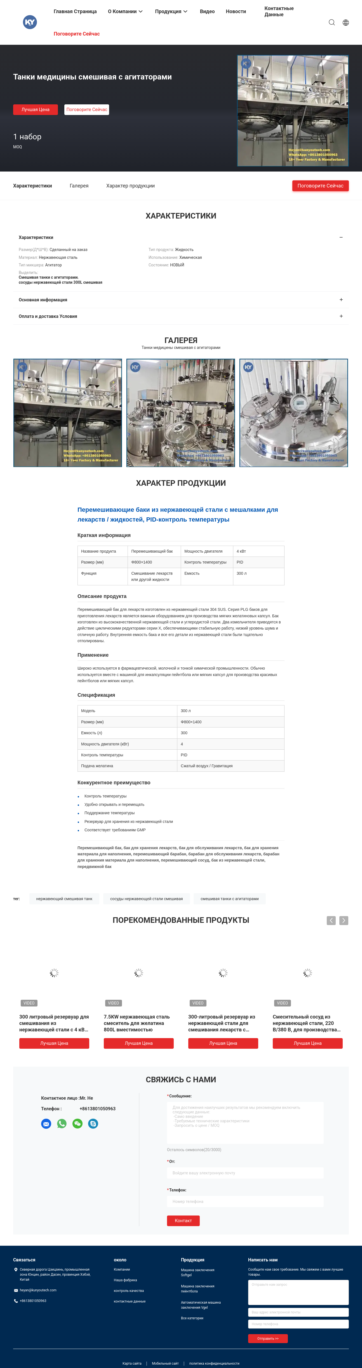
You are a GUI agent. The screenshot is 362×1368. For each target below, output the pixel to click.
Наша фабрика (125, 1280)
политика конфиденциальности (214, 1363)
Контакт (183, 1220)
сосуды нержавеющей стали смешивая (146, 899)
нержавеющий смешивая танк (64, 899)
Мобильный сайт (165, 1363)
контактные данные (129, 1301)
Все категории (192, 1318)
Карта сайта (132, 1363)
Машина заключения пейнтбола (197, 1288)
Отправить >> (268, 1339)
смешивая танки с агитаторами (230, 899)
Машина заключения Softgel (197, 1272)
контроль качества (129, 1291)
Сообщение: (180, 1096)
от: (172, 1161)
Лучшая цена (36, 109)
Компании (122, 1269)
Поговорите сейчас (86, 109)
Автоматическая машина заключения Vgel (201, 1305)
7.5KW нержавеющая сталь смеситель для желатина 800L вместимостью (137, 1023)
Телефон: (177, 1190)
